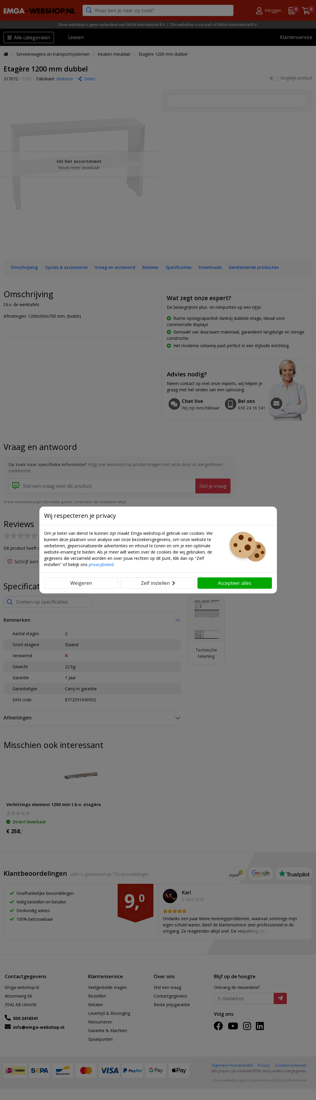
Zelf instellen (158, 583)
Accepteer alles (234, 583)
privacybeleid (101, 564)
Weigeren (81, 583)
